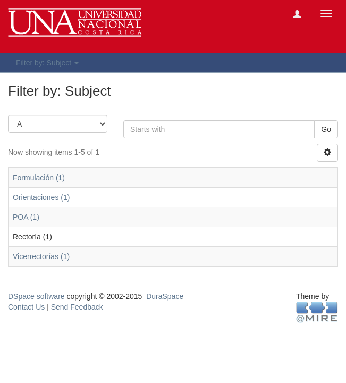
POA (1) (26, 217)
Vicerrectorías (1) (41, 256)
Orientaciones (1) (41, 197)
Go (326, 129)
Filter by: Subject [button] (47, 63)
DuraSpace (164, 296)
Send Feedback (77, 307)
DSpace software (36, 296)
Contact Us (26, 307)
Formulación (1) (39, 177)
